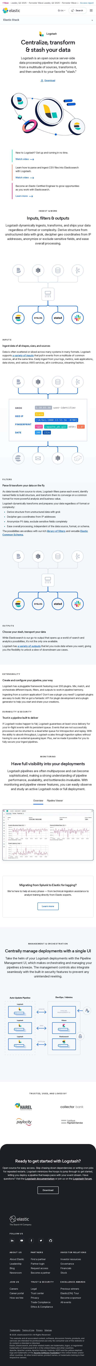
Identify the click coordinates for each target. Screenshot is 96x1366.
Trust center (37, 1293)
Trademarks (15, 1330)
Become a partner (40, 1272)
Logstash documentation (40, 1178)
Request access (39, 1268)
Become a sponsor (70, 1297)
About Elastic (17, 1259)
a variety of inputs (23, 355)
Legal (34, 1288)
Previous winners (69, 1288)
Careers (14, 1288)
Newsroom (16, 1272)
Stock (63, 1272)
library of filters (56, 531)
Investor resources (70, 1259)
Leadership (16, 1263)
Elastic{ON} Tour (69, 1293)
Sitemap (48, 1330)
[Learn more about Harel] (24, 1113)
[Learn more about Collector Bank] (72, 1113)
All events (65, 1302)
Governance (67, 1263)
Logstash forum (82, 1178)
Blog (12, 1268)
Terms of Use (28, 1330)
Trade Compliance (40, 1302)
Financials (65, 1268)
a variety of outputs (29, 646)
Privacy (35, 1297)
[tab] (48, 351)
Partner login (37, 1263)
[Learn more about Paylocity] (24, 1127)
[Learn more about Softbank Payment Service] (72, 1127)
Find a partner (38, 1259)
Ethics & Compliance (42, 1306)
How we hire (16, 1297)
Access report (87, 3)
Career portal (17, 1293)
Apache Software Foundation (47, 1353)
